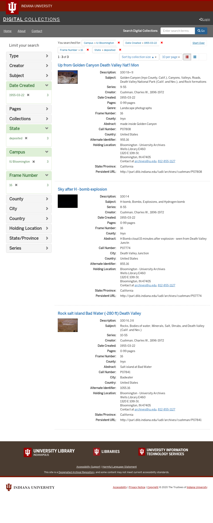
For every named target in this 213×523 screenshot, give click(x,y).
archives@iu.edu (145, 161)
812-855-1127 (166, 161)
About (22, 31)
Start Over (199, 43)
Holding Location (25, 228)
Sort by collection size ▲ (139, 57)
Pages (15, 109)
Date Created (21, 85)
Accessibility (120, 487)
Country (17, 218)
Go (201, 31)
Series (15, 248)
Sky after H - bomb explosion (82, 189)
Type (13, 56)
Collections (20, 119)
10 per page (171, 57)
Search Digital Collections (140, 31)
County (16, 199)
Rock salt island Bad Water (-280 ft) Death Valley (99, 313)
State (14, 128)
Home (8, 31)
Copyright (152, 487)
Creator (16, 66)
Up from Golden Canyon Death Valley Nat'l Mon (98, 65)
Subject (16, 75)
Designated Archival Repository (76, 472)
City (13, 209)
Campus (17, 152)
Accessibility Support (88, 466)
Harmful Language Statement (119, 466)
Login (204, 19)
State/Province (24, 238)
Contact (37, 31)
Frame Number (23, 175)
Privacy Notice (137, 487)
